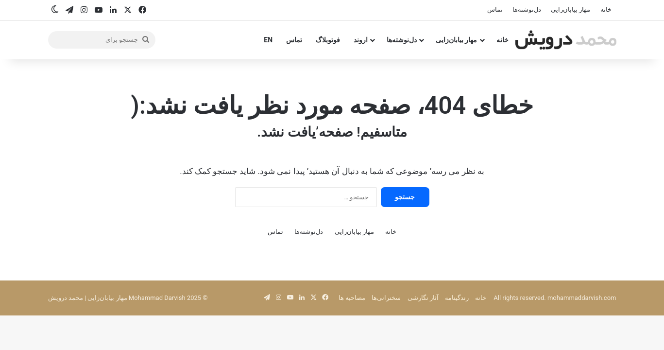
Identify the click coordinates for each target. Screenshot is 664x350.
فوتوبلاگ (328, 40)
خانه (606, 9)
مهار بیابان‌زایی (570, 9)
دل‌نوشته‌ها (526, 9)
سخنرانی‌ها (386, 297)
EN (268, 40)
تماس (495, 9)
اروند (361, 40)
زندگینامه (457, 297)
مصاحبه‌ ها (352, 297)
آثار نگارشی (423, 297)
